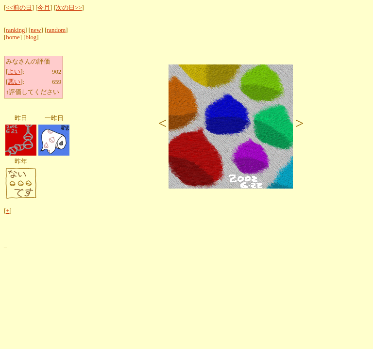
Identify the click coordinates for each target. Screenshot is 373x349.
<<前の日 (19, 7)
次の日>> (69, 7)
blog (30, 37)
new (36, 30)
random (56, 30)
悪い (14, 82)
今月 (43, 7)
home (12, 37)
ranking (15, 30)
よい (14, 71)
